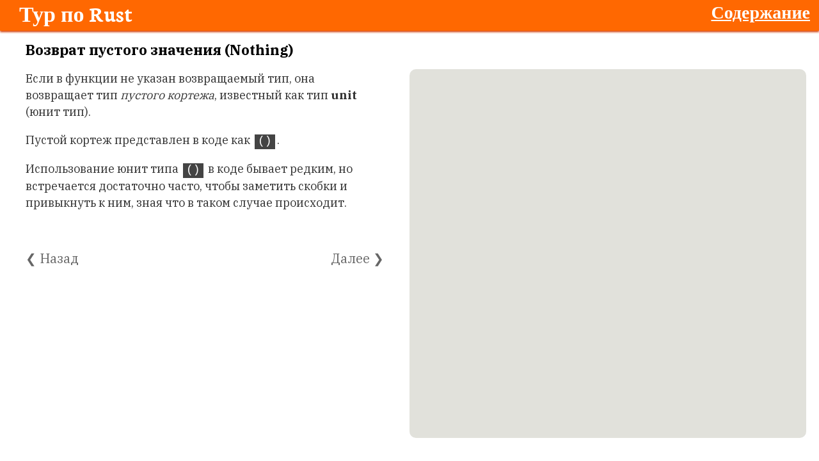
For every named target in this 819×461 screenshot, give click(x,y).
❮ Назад (52, 258)
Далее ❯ (357, 258)
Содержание (760, 11)
